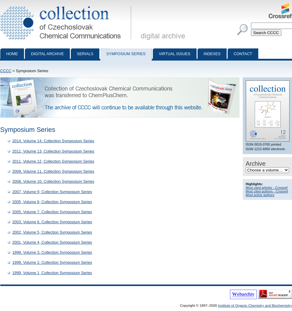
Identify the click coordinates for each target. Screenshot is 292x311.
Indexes (212, 53)
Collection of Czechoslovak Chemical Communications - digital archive (67, 5)
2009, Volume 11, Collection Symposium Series (53, 171)
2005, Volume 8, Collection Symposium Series (52, 202)
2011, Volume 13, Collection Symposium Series (53, 151)
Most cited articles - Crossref (267, 187)
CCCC (6, 71)
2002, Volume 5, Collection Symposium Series (52, 232)
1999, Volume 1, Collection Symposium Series (52, 272)
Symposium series (126, 53)
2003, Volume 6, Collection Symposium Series (52, 222)
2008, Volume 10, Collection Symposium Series (53, 181)
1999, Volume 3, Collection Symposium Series (52, 252)
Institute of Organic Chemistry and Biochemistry (255, 305)
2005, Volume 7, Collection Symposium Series (52, 212)
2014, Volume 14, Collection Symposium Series (53, 141)
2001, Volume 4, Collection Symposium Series (52, 242)
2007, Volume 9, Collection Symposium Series (52, 191)
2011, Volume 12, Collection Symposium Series (53, 161)
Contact (243, 53)
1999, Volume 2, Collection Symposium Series (52, 262)
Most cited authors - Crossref (267, 191)
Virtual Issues (175, 53)
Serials (85, 53)
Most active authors (260, 195)
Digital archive (47, 53)
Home (12, 53)
